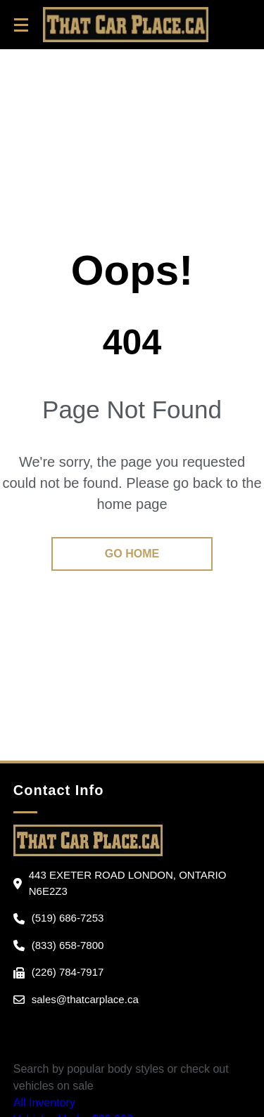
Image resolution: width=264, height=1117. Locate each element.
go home (132, 554)
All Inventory (44, 1103)
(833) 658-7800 (68, 945)
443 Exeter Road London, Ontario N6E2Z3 (128, 883)
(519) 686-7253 (68, 918)
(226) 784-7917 (68, 972)
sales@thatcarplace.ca (85, 999)
